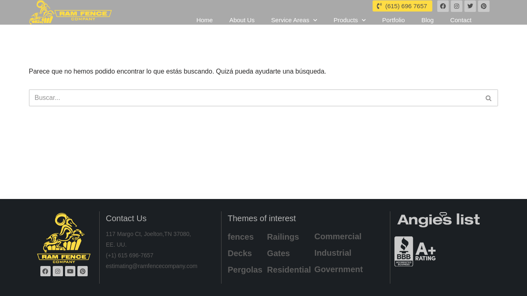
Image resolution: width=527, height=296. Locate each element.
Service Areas (294, 28)
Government (339, 269)
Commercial (338, 236)
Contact (460, 28)
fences (241, 236)
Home (204, 28)
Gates (278, 253)
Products (349, 28)
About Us (242, 28)
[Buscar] (254, 97)
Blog (427, 28)
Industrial (333, 252)
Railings (283, 236)
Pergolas (245, 269)
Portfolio (393, 28)
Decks (240, 253)
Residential (289, 269)
